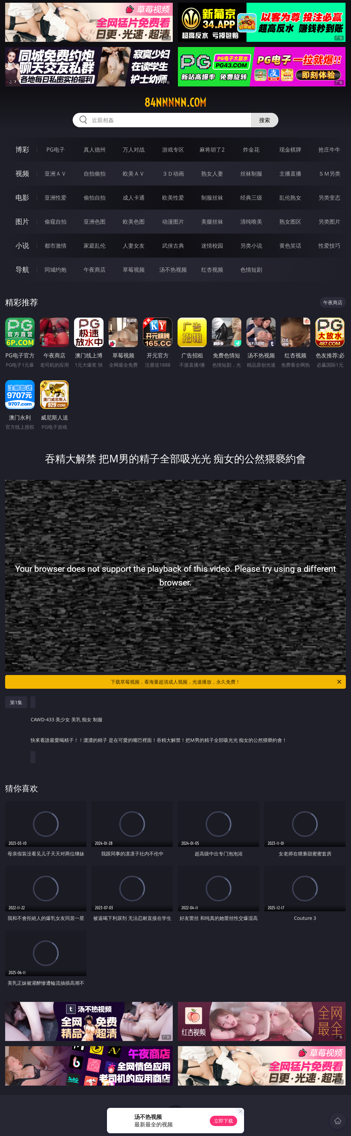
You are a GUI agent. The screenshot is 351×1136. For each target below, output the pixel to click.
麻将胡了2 (212, 149)
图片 (22, 221)
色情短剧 (251, 269)
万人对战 (134, 149)
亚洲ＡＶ (55, 173)
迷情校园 (212, 245)
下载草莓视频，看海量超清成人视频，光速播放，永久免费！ (226, 682)
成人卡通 (134, 197)
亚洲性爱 (55, 197)
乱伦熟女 (290, 197)
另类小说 (251, 245)
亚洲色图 (95, 221)
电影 (22, 197)
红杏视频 (212, 269)
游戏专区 (173, 149)
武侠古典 (173, 245)
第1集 (16, 702)
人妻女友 (134, 245)
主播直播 (290, 173)
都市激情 (55, 245)
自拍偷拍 (95, 173)
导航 (22, 269)
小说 (22, 245)
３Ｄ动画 (173, 173)
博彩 (22, 149)
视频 (22, 173)
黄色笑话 (290, 245)
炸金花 (251, 149)
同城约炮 (55, 269)
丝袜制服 (251, 173)
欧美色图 (134, 221)
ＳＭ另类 (329, 173)
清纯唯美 (251, 221)
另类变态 (329, 197)
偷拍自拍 (95, 197)
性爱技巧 (329, 245)
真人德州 (95, 149)
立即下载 (223, 1120)
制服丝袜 (212, 197)
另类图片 (329, 221)
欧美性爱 (173, 197)
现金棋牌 (290, 149)
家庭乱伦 (95, 245)
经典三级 (251, 197)
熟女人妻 (212, 173)
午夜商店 (95, 269)
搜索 (264, 120)
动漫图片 (173, 221)
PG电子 (55, 149)
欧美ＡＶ (134, 173)
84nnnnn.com (175, 102)
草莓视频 (134, 269)
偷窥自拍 (55, 221)
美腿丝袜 (212, 221)
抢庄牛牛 (329, 149)
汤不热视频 (173, 269)
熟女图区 (290, 221)
